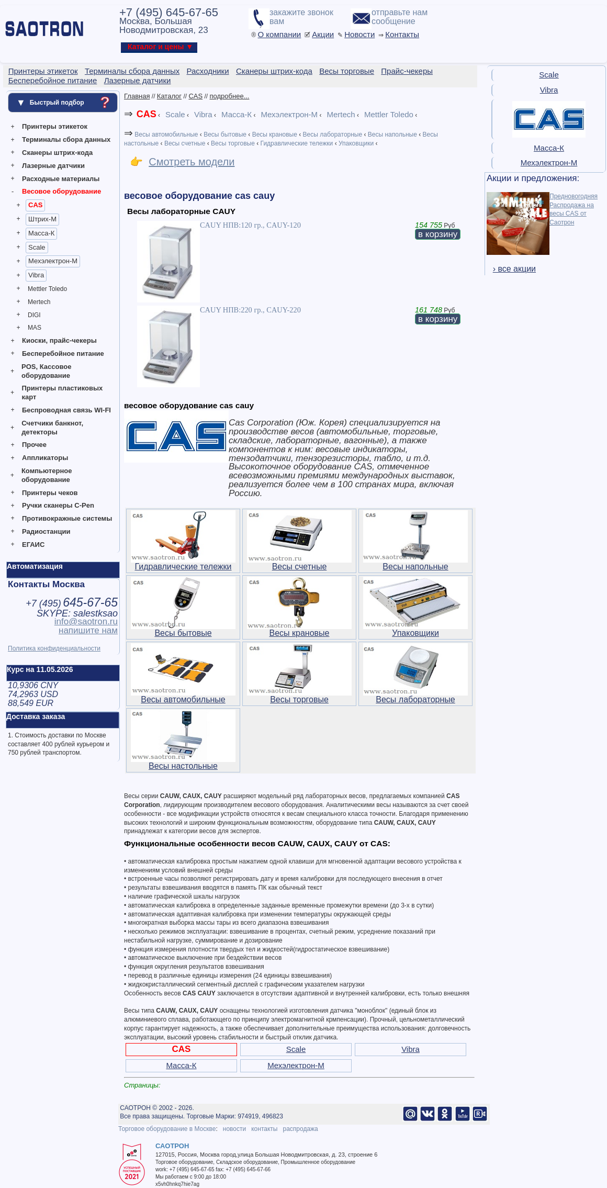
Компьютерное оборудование (46, 475)
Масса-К (41, 233)
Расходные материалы (60, 179)
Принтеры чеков (49, 493)
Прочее (34, 445)
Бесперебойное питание (63, 353)
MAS (34, 327)
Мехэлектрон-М (52, 261)
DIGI (34, 315)
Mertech (39, 302)
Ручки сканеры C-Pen (58, 505)
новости (234, 1129)
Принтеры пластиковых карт (62, 392)
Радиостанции (46, 531)
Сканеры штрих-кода (57, 152)
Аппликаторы (45, 458)
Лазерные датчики (53, 166)
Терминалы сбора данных (66, 139)
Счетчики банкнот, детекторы (52, 427)
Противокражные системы (67, 518)
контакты (264, 1129)
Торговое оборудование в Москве (167, 1129)
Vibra (36, 275)
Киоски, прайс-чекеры (59, 340)
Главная (137, 96)
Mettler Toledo (47, 289)
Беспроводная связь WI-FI (66, 410)
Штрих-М (42, 219)
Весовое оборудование (61, 191)
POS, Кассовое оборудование (46, 371)
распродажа (300, 1129)
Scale (37, 247)
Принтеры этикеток (54, 126)
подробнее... (230, 96)
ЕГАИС (33, 544)
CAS (35, 205)
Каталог (169, 96)
